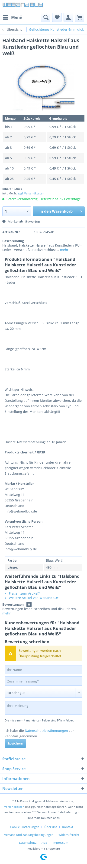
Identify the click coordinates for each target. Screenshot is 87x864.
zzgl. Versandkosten (31, 193)
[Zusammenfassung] (43, 681)
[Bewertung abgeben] (43, 693)
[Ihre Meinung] (43, 708)
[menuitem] (12, 17)
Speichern (15, 743)
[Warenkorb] (79, 17)
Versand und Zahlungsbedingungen (28, 835)
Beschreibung (13, 241)
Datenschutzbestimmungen (46, 730)
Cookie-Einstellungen (24, 827)
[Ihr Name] (43, 669)
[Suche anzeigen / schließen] (45, 17)
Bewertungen (13, 604)
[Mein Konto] (68, 17)
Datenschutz (27, 842)
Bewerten (30, 221)
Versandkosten (14, 807)
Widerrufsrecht (68, 835)
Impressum (60, 842)
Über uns (50, 827)
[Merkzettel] (56, 17)
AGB (44, 842)
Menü (12, 17)
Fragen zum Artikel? (22, 593)
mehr (63, 249)
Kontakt (67, 827)
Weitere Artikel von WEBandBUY (32, 598)
